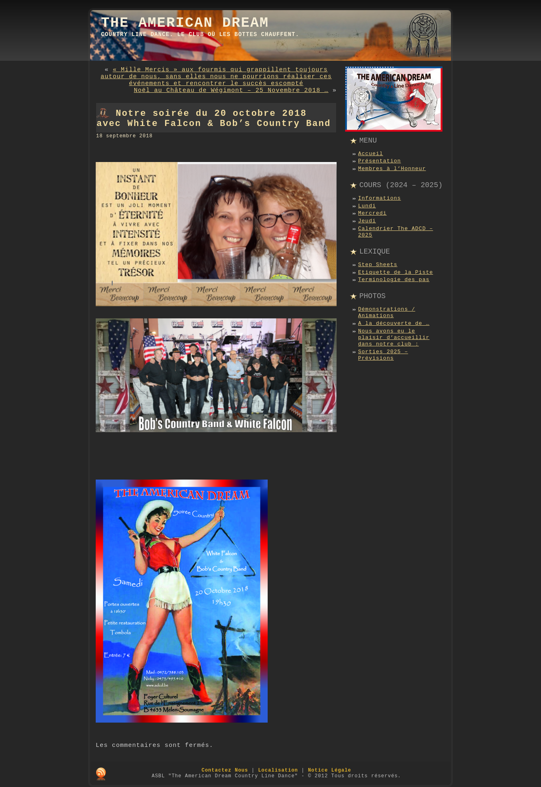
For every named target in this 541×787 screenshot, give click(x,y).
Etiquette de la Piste (395, 272)
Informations (379, 198)
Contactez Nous (225, 770)
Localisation (278, 770)
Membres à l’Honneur (392, 169)
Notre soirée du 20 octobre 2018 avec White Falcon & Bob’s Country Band (214, 119)
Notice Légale (329, 770)
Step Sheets (377, 265)
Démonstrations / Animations (386, 312)
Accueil (370, 154)
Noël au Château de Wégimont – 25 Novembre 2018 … (231, 90)
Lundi (367, 206)
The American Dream (185, 23)
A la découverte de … (393, 323)
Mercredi (372, 213)
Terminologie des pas (393, 280)
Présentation (379, 161)
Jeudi (367, 221)
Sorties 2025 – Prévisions (383, 355)
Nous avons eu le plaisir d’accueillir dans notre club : (393, 338)
